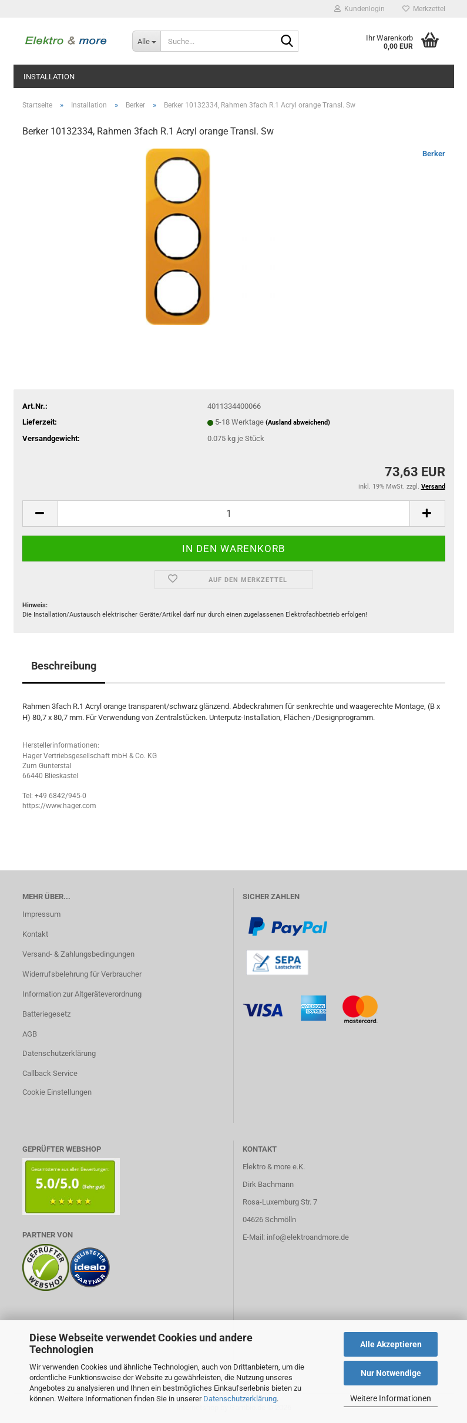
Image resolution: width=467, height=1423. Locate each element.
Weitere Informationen (390, 1398)
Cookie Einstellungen (57, 1092)
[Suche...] (146, 41)
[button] (40, 513)
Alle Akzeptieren (391, 1344)
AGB (29, 1034)
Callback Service (50, 1073)
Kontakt (35, 934)
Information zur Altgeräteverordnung (82, 994)
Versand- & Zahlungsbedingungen (78, 954)
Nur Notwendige (391, 1373)
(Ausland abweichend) (298, 422)
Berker (433, 153)
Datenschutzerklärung (240, 1398)
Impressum (41, 914)
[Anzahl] (234, 513)
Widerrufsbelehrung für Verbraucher (82, 974)
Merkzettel (423, 9)
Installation (49, 76)
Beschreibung (63, 666)
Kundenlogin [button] (359, 9)
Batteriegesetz (46, 1014)
